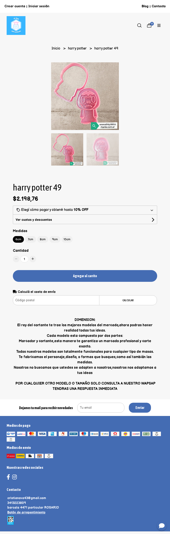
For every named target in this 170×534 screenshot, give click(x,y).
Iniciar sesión (38, 6)
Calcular (128, 300)
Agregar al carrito (85, 276)
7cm (30, 239)
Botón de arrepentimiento (26, 512)
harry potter (77, 48)
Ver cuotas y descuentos (34, 220)
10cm (67, 239)
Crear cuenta (14, 6)
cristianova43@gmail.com (26, 498)
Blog (145, 6)
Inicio (56, 48)
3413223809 (16, 503)
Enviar (139, 408)
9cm (55, 239)
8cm (43, 239)
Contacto (159, 6)
